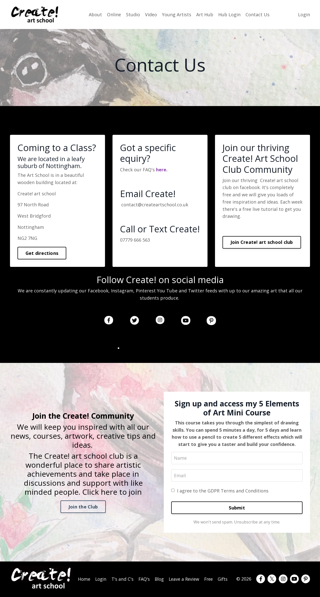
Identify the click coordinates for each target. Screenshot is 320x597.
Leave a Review (186, 579)
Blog (161, 576)
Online (114, 14)
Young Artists (176, 14)
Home (84, 576)
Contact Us (258, 14)
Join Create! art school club (261, 242)
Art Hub (204, 14)
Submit (237, 508)
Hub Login (229, 14)
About (95, 14)
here (160, 170)
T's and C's (123, 579)
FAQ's (145, 576)
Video (151, 14)
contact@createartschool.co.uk (154, 205)
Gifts (226, 576)
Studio (133, 14)
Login (304, 14)
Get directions (42, 253)
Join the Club (83, 507)
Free (211, 576)
